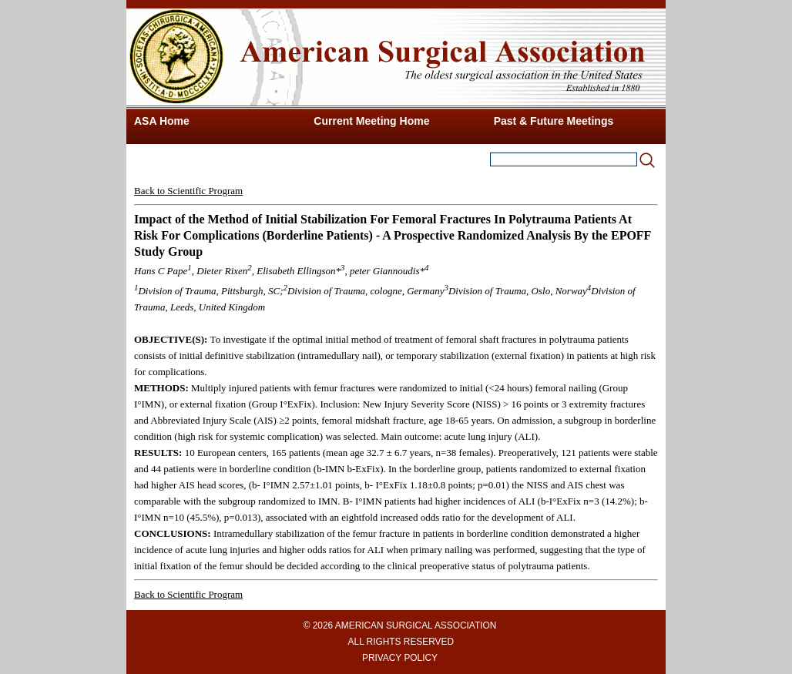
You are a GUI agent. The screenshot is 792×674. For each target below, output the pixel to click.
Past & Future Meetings (554, 121)
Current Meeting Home (371, 121)
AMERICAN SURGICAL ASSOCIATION (415, 625)
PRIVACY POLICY (400, 657)
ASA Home (162, 121)
